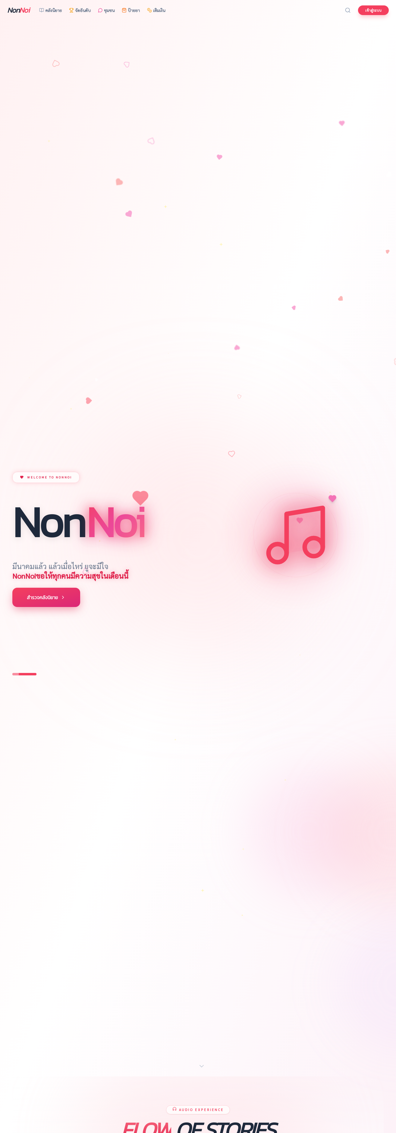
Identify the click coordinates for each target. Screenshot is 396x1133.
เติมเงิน (156, 10)
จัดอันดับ (80, 10)
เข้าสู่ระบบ (373, 10)
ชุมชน (106, 10)
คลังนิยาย (50, 10)
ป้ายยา (131, 10)
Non (18, 10)
